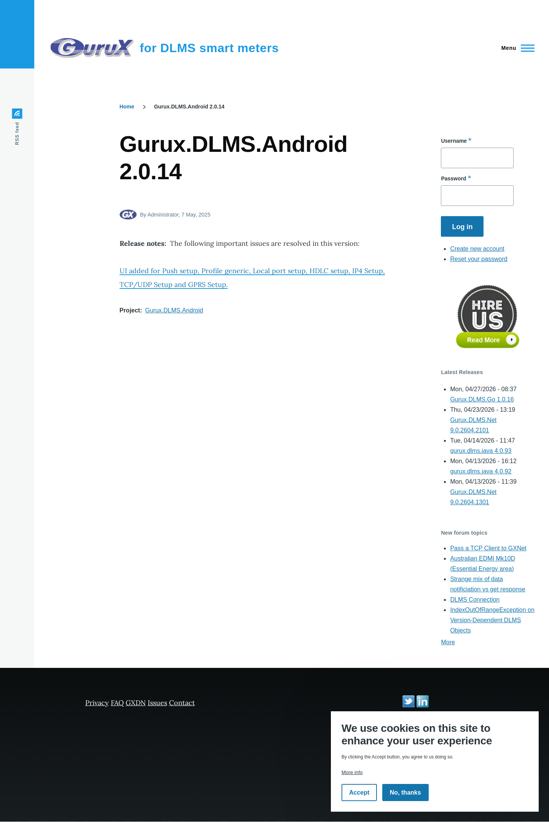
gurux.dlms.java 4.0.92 (480, 471)
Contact (182, 702)
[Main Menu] (516, 48)
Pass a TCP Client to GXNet (488, 548)
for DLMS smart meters (209, 48)
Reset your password (478, 259)
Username (454, 141)
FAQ (117, 702)
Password (453, 178)
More (448, 642)
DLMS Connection (475, 599)
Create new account (477, 248)
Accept (359, 792)
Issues (157, 702)
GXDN (136, 702)
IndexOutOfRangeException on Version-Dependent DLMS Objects (492, 620)
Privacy (97, 702)
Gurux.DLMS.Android (174, 310)
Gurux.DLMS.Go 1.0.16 (482, 399)
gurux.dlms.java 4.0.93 (480, 451)
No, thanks (405, 792)
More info (352, 772)
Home (127, 107)
